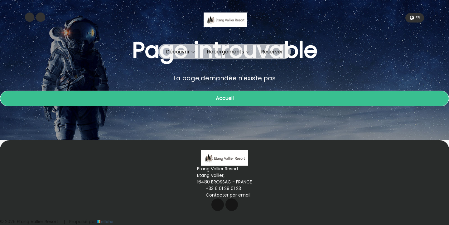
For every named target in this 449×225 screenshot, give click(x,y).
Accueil (225, 98)
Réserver (272, 51)
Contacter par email (224, 195)
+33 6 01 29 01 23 (220, 188)
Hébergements (228, 51)
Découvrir (181, 51)
